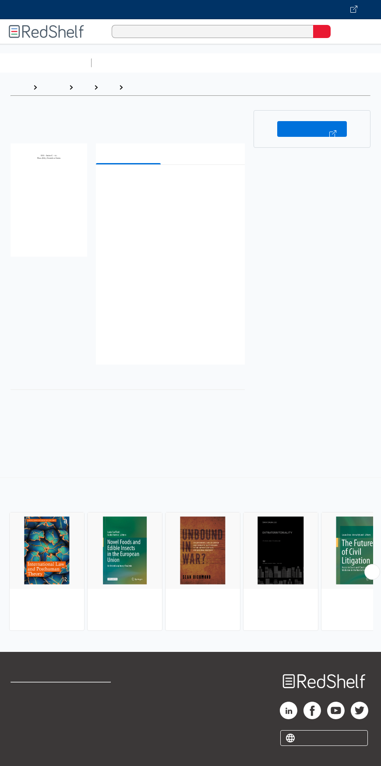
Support (23, 712)
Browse (53, 87)
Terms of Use (98, 693)
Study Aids (118, 63)
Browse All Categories (45, 63)
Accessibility (97, 731)
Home (20, 87)
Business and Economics (339, 63)
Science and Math (172, 63)
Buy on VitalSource (312, 129)
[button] (169, 184)
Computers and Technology (250, 63)
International (148, 87)
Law (83, 87)
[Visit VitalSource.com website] (190, 9)
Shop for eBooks (36, 693)
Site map (24, 750)
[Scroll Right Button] (372, 572)
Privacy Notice (33, 731)
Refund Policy (99, 712)
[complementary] (190, 555)
